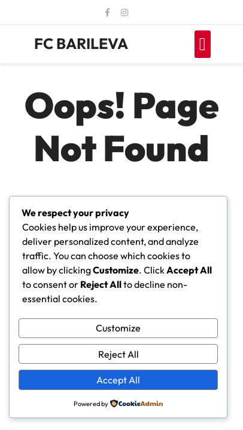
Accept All (118, 380)
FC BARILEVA (81, 43)
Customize (118, 328)
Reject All (118, 354)
